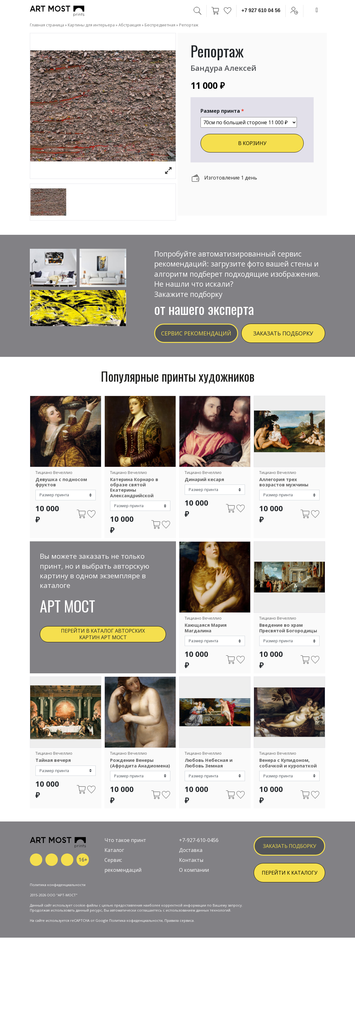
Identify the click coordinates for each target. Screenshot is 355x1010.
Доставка (190, 865)
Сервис (113, 875)
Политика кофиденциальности (136, 956)
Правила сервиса (179, 956)
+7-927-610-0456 (199, 856)
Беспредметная (160, 25)
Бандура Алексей (223, 68)
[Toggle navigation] (316, 10)
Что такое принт (125, 856)
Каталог (114, 865)
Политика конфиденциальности (57, 921)
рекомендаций (122, 885)
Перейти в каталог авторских (103, 634)
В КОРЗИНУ (252, 143)
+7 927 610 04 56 (261, 10)
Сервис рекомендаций (196, 333)
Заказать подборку (283, 333)
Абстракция (129, 25)
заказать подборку (289, 861)
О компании (194, 885)
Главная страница (47, 25)
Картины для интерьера (91, 25)
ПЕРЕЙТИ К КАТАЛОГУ (289, 888)
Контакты (191, 875)
